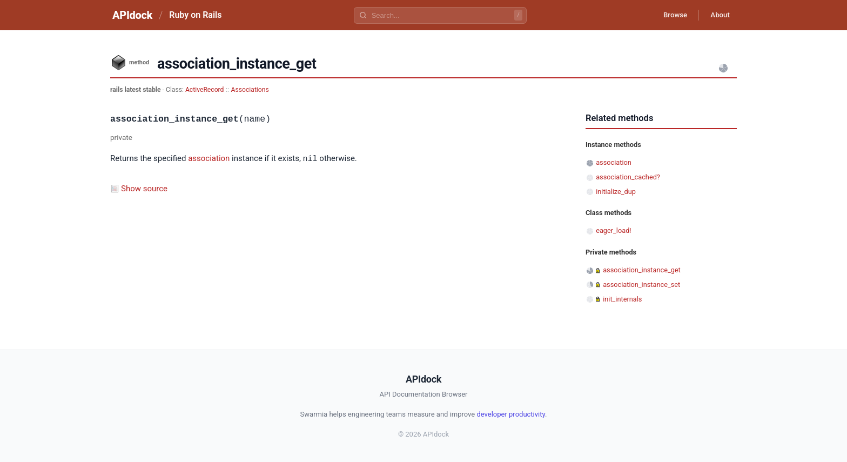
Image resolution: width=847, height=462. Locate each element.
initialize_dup (616, 192)
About (718, 15)
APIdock (132, 15)
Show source (144, 188)
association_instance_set (641, 284)
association (209, 159)
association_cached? (628, 177)
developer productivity (510, 414)
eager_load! (613, 230)
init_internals (622, 299)
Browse (669, 15)
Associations (250, 89)
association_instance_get (642, 270)
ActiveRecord (204, 89)
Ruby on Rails (195, 15)
